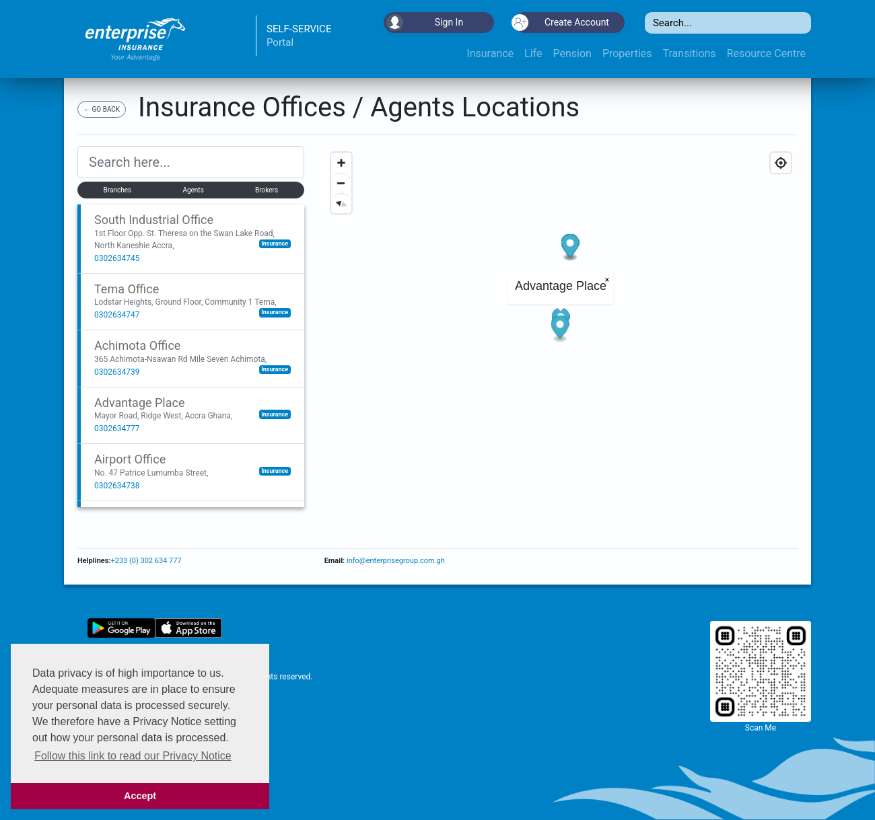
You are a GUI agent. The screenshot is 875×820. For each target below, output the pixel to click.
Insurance (490, 53)
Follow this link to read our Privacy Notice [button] (133, 755)
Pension (572, 53)
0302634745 (116, 258)
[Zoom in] (341, 163)
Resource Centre (766, 53)
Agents (192, 190)
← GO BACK (101, 109)
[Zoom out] (341, 183)
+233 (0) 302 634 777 (145, 560)
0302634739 (116, 372)
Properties (627, 53)
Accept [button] (140, 795)
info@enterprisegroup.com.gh (395, 560)
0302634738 (116, 485)
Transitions (689, 53)
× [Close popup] (606, 280)
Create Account (561, 22)
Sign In (424, 22)
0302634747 (116, 315)
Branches (118, 190)
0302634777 (116, 428)
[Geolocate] (781, 163)
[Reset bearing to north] (341, 203)
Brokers (266, 190)
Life (533, 53)
